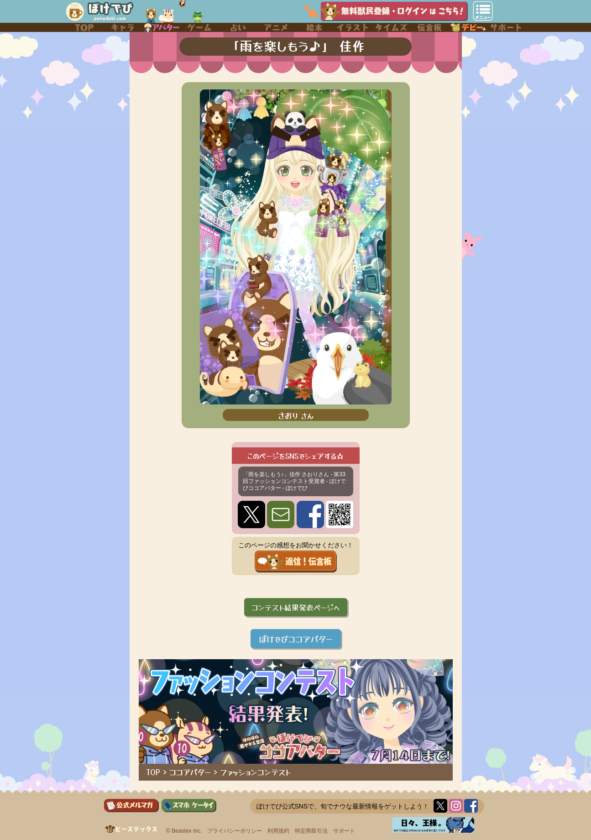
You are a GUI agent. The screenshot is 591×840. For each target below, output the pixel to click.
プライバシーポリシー (234, 831)
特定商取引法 (311, 831)
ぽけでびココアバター (296, 639)
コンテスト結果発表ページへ (295, 607)
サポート (344, 831)
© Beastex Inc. (184, 831)
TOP (153, 771)
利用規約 (278, 831)
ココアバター (190, 771)
